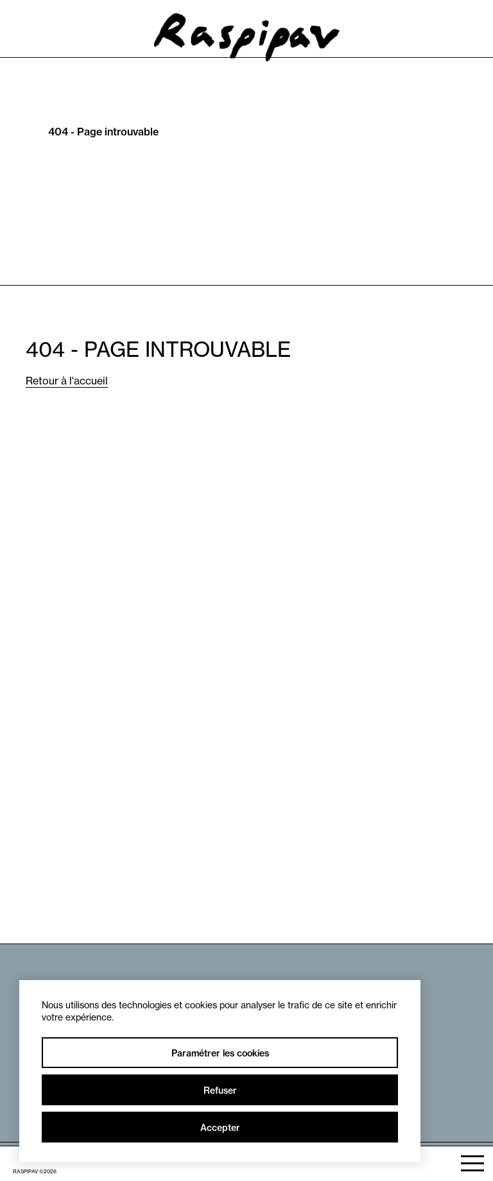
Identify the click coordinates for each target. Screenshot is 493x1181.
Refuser (220, 1090)
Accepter (220, 1128)
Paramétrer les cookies (220, 1053)
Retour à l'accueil (67, 380)
